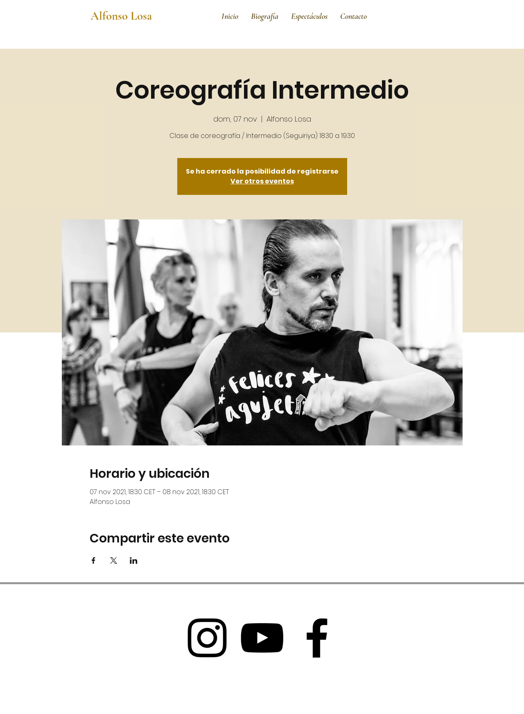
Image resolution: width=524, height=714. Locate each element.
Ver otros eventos (262, 181)
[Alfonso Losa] (124, 16)
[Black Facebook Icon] (317, 638)
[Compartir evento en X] (113, 560)
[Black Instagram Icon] (207, 638)
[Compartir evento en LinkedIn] (134, 560)
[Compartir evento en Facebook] (93, 560)
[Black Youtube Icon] (262, 638)
